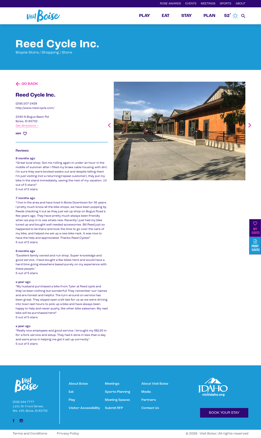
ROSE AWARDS (170, 3)
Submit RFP (114, 408)
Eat (71, 392)
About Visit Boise (154, 384)
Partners (148, 400)
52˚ (231, 16)
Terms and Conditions (30, 433)
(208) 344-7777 (23, 402)
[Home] (43, 15)
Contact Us (150, 408)
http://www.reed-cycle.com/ (35, 108)
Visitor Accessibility (84, 408)
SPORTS (225, 3)
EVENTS (190, 3)
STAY (186, 16)
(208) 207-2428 (26, 103)
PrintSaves (256, 245)
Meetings (112, 384)
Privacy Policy (68, 433)
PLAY (144, 16)
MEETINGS (208, 3)
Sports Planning (117, 392)
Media (146, 392)
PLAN (209, 16)
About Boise (78, 384)
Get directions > (27, 125)
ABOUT (240, 3)
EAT (166, 16)
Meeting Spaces (117, 400)
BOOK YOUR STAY (224, 413)
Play (72, 400)
